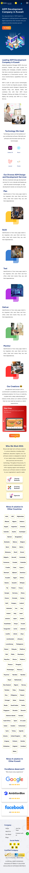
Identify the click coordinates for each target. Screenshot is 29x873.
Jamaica (7, 618)
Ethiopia (22, 583)
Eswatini (14, 583)
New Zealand (7, 685)
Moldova (22, 659)
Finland (13, 588)
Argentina (14, 526)
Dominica (22, 572)
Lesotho (7, 634)
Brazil (15, 552)
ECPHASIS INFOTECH (19, 866)
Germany (15, 593)
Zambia (22, 741)
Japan (15, 618)
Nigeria (16, 685)
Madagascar (19, 644)
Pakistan (6, 690)
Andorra (22, 521)
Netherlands (17, 680)
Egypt (15, 577)
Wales (14, 751)
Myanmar (6, 674)
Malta (12, 654)
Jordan (22, 618)
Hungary (13, 603)
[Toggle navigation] (26, 3)
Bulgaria (6, 557)
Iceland (21, 603)
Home (7, 828)
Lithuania (20, 639)
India (6, 516)
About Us (8, 831)
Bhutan (14, 547)
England (15, 746)
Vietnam (14, 741)
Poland (22, 695)
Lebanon (22, 628)
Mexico (15, 659)
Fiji (7, 588)
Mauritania (21, 654)
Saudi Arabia (14, 705)
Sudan (5, 726)
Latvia (15, 628)
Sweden (13, 726)
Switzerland (21, 726)
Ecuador (7, 577)
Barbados (7, 542)
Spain (15, 720)
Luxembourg (9, 644)
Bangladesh (18, 537)
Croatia (8, 567)
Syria (7, 731)
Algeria (14, 521)
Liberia (15, 634)
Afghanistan (20, 516)
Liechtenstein (10, 639)
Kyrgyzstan (7, 628)
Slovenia (23, 710)
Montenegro (10, 669)
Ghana (23, 593)
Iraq (21, 608)
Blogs (7, 837)
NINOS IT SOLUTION (19, 863)
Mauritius (6, 659)
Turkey (14, 731)
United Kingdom (15, 736)
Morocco (19, 669)
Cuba (14, 567)
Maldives (22, 649)
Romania (21, 700)
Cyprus (21, 567)
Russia (6, 705)
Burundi (14, 557)
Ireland (8, 613)
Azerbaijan (22, 531)
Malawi (6, 649)
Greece (7, 598)
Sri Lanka (23, 720)
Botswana (8, 552)
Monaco (10, 664)
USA (24, 736)
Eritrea (22, 577)
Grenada (14, 598)
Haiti (6, 603)
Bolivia (21, 547)
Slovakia (15, 710)
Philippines (14, 695)
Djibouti (14, 572)
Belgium (22, 542)
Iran (16, 608)
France (21, 588)
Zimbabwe (6, 746)
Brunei (22, 552)
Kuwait (23, 623)
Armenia (22, 526)
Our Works (6, 28)
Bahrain (9, 537)
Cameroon (6, 562)
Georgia (6, 593)
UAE (12, 516)
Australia (6, 531)
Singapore (6, 710)
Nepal (9, 680)
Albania (7, 521)
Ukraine (5, 736)
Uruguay (6, 741)
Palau (14, 690)
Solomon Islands (10, 715)
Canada (15, 562)
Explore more (14, 435)
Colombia (23, 562)
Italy (15, 613)
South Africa (7, 720)
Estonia (7, 583)
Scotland (23, 746)
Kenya (16, 623)
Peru (6, 695)
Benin (7, 547)
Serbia (23, 705)
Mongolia (18, 664)
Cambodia (22, 557)
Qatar (14, 700)
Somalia (20, 715)
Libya (22, 634)
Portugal (7, 700)
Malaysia (14, 649)
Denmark (6, 572)
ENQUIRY (27, 823)
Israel (21, 613)
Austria (14, 531)
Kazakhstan (7, 623)
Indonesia (9, 608)
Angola (6, 526)
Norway (23, 685)
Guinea (22, 598)
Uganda (21, 731)
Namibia (14, 674)
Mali (6, 654)
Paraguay (22, 690)
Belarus (15, 542)
